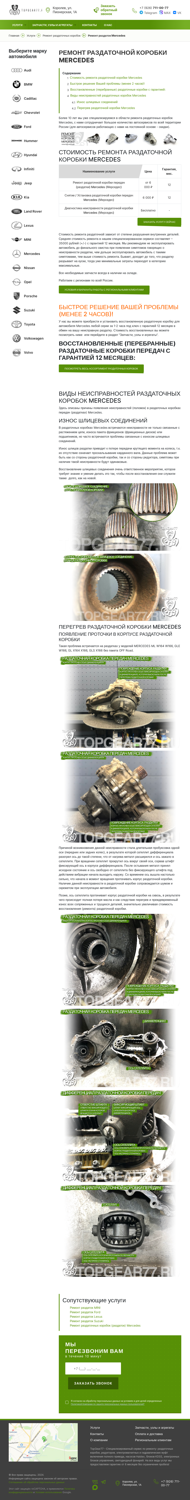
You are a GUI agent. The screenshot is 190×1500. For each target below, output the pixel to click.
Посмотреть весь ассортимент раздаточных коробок (101, 368)
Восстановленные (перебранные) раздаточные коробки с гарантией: (118, 89)
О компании (99, 1440)
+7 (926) (154, 8)
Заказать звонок (93, 1383)
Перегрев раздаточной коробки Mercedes (106, 108)
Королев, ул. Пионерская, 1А (131, 1483)
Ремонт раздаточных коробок (62, 35)
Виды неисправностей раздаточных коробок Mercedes (108, 95)
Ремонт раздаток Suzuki (86, 1321)
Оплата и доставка (149, 1434)
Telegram (150, 13)
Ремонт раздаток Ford (85, 1312)
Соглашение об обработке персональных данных (37, 1482)
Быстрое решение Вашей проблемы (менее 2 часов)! (107, 83)
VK (179, 13)
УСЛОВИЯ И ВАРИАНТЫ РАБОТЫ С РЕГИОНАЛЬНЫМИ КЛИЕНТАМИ (104, 289)
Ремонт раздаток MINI (85, 1308)
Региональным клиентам (153, 1440)
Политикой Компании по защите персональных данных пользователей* (108, 1404)
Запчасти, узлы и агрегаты (52, 25)
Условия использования (48, 1492)
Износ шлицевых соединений (97, 102)
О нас (108, 25)
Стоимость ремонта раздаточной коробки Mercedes (106, 77)
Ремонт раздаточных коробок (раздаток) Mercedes (105, 1325)
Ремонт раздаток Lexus (86, 1316)
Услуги (17, 25)
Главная (14, 35)
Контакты (89, 25)
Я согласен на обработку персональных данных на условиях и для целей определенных (116, 1403)
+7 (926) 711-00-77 (170, 1483)
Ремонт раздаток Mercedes (106, 35)
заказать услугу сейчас (159, 221)
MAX (167, 13)
